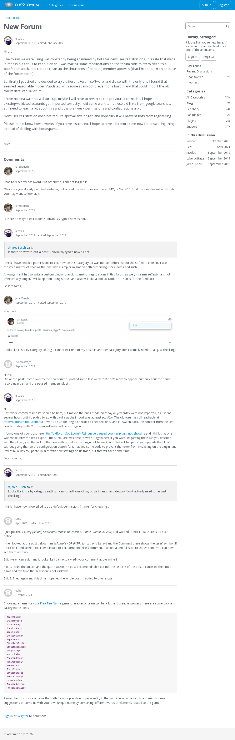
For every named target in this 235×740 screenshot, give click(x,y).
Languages (208, 115)
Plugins (208, 121)
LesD (18, 519)
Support (208, 126)
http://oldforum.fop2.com (21, 422)
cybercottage (23, 362)
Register (223, 5)
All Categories (208, 97)
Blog (208, 103)
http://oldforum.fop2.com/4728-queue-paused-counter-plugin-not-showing (95, 433)
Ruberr (19, 590)
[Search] (227, 26)
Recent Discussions (199, 71)
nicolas (19, 38)
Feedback (208, 109)
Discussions (76, 5)
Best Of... (192, 83)
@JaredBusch (17, 247)
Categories (56, 5)
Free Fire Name (50, 603)
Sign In (206, 5)
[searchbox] (208, 26)
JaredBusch (22, 166)
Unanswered (208, 77)
